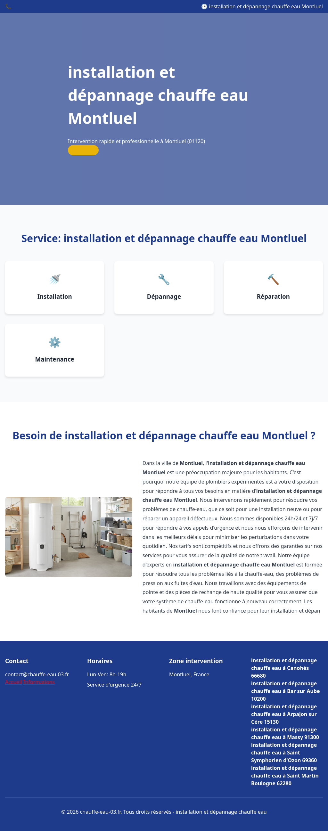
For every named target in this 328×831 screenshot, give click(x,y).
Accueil (13, 682)
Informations (39, 682)
